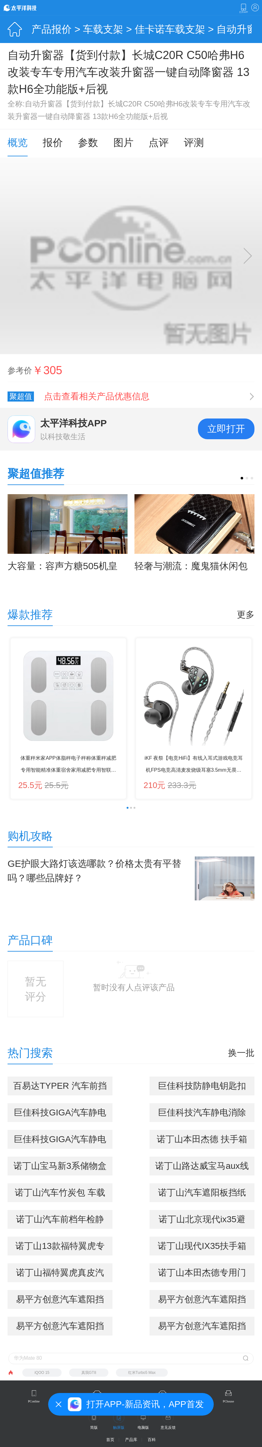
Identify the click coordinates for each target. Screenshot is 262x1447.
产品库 (131, 1439)
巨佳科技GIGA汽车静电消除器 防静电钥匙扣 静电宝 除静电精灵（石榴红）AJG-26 (60, 1141)
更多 (245, 614)
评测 (194, 142)
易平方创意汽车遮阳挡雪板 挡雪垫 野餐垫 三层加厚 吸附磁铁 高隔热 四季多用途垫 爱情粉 (60, 1328)
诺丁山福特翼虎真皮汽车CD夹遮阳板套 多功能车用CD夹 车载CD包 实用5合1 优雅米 (60, 1275)
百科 (152, 1439)
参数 (88, 142)
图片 (123, 142)
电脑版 (143, 1427)
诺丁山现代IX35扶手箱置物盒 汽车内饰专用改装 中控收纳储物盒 (202, 1248)
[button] (242, 478)
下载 (243, 8)
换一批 (241, 1053)
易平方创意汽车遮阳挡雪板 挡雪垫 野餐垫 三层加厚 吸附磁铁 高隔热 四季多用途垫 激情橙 (202, 1328)
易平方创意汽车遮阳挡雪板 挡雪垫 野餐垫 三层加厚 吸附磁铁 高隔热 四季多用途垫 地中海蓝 (60, 1301)
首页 (110, 1439)
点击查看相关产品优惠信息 (97, 396)
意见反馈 (168, 1427)
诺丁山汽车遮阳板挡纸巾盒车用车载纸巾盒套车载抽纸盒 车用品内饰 (202, 1195)
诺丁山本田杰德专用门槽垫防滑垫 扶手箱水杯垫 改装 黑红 (202, 1275)
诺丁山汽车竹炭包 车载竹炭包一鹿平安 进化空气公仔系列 (60, 1195)
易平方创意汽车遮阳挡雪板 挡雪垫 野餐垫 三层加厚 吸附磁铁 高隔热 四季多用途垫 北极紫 (202, 1301)
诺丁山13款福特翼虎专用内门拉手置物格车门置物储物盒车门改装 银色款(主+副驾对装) (60, 1248)
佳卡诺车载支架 (170, 29)
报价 (53, 142)
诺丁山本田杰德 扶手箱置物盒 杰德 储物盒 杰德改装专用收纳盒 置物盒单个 (202, 1141)
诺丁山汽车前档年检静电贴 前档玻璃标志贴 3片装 (59, 1221)
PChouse (228, 1401)
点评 (159, 142)
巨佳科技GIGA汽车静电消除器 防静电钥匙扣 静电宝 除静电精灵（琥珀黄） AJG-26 (60, 1115)
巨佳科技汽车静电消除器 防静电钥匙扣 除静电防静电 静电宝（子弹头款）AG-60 (202, 1115)
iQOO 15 (42, 1372)
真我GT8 (88, 1372)
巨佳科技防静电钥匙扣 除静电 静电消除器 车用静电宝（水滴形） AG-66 (202, 1088)
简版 (94, 1427)
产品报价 (51, 29)
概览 (18, 142)
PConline (34, 1401)
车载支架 (103, 29)
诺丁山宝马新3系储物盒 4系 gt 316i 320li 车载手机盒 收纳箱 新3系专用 (60, 1168)
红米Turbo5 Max (142, 1372)
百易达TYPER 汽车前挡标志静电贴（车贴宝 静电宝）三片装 (59, 1088)
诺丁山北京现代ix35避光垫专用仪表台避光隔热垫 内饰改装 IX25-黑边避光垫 (202, 1221)
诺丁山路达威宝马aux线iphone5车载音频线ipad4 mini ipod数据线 (201, 1168)
